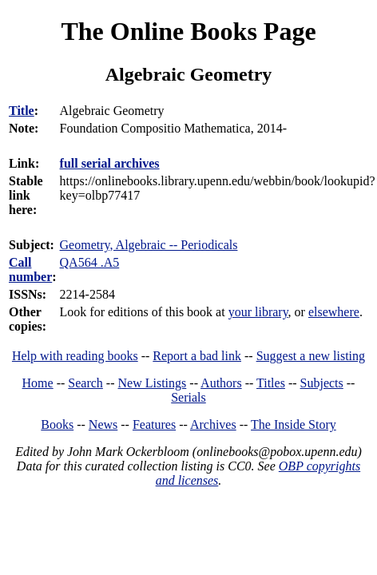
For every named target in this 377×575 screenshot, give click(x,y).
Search (85, 383)
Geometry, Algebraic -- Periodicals (149, 245)
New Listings (152, 383)
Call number (30, 270)
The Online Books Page (188, 31)
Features (154, 424)
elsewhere (333, 312)
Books (57, 424)
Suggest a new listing (310, 356)
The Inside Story (293, 424)
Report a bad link (197, 356)
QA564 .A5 (90, 262)
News (103, 424)
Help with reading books (75, 356)
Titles (270, 383)
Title (21, 110)
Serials (188, 397)
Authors (221, 383)
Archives (213, 424)
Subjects (321, 383)
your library (258, 312)
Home (38, 383)
